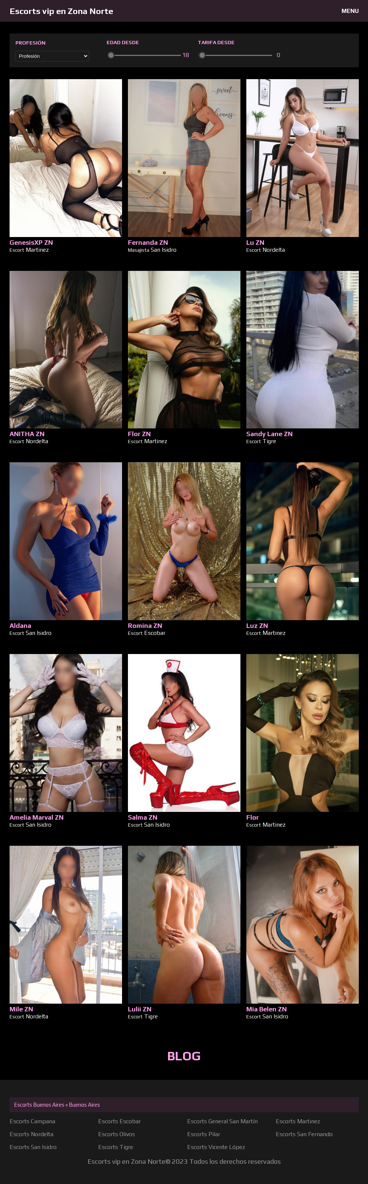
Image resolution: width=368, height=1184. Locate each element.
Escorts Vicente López (216, 1147)
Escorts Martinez (298, 1121)
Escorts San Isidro (33, 1147)
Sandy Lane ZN (269, 434)
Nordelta (273, 249)
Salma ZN (142, 817)
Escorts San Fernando (304, 1134)
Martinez (37, 249)
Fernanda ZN (148, 242)
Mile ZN (21, 1009)
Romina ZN (145, 625)
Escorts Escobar (119, 1121)
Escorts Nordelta (31, 1134)
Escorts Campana (32, 1121)
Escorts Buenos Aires (39, 1105)
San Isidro (163, 249)
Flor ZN (139, 434)
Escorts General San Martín (222, 1121)
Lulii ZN (139, 1009)
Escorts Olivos (116, 1134)
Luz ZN (257, 625)
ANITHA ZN (27, 434)
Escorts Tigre (115, 1147)
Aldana (20, 625)
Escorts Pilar (203, 1134)
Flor (252, 817)
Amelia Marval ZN (37, 817)
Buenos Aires (84, 1105)
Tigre (269, 441)
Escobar (154, 632)
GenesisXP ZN (31, 242)
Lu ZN (255, 242)
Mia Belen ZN (266, 1009)
